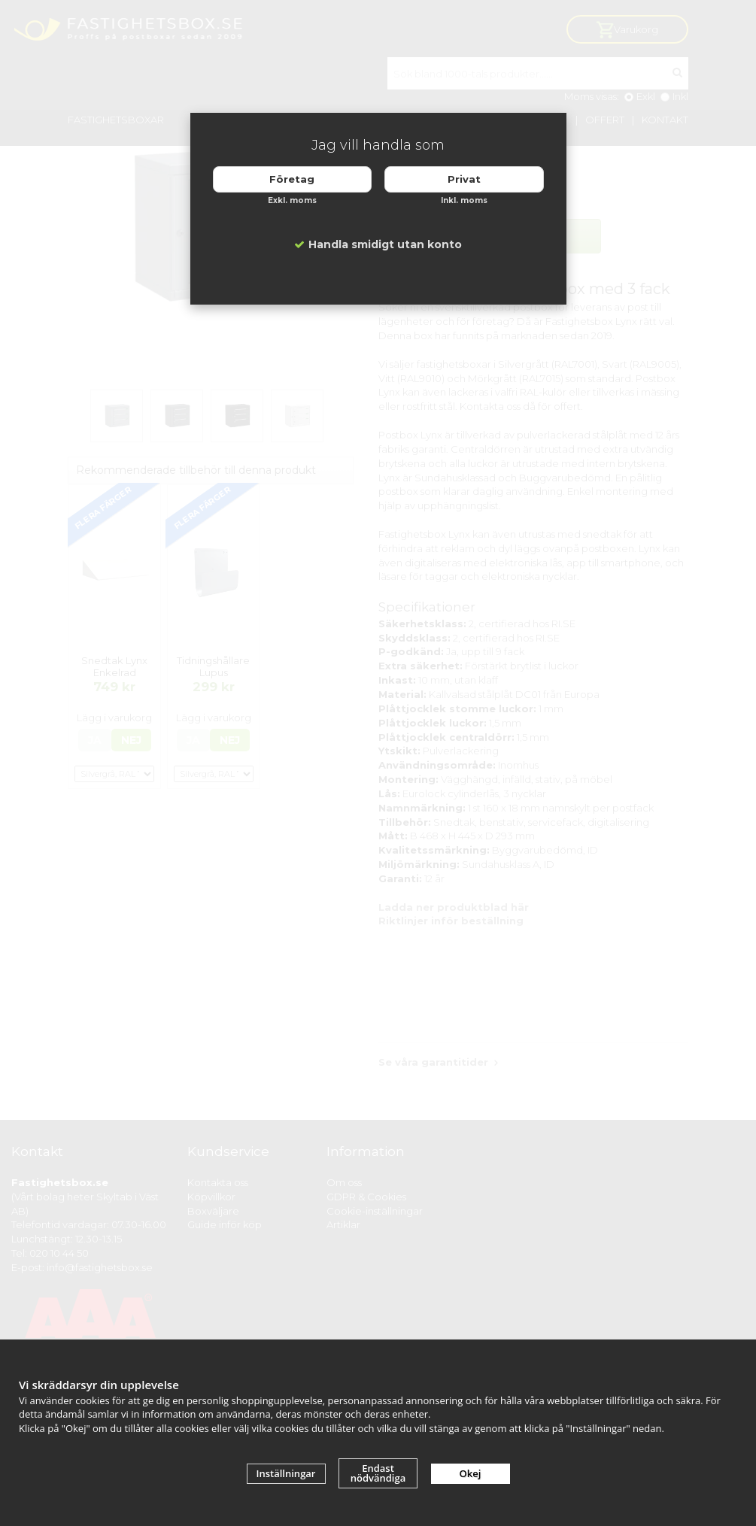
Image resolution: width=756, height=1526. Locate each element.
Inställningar (286, 1473)
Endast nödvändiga (378, 1473)
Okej (470, 1473)
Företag (291, 179)
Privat (464, 179)
